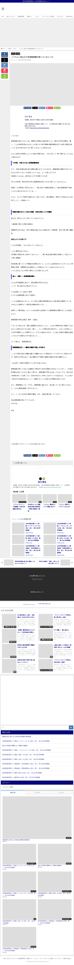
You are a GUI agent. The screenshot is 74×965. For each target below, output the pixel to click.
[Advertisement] (37, 32)
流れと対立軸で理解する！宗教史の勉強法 (15, 745)
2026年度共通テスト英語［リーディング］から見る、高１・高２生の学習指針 (26, 741)
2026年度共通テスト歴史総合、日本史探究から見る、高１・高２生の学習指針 (26, 763)
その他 (17, 53)
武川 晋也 (42, 482)
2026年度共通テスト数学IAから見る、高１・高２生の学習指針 (21, 777)
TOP (2, 16)
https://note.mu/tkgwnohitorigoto (39, 128)
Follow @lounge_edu (44, 603)
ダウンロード (60, 16)
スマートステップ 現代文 (48, 16)
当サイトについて (10, 16)
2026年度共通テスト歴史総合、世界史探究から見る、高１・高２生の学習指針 (26, 768)
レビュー (37, 16)
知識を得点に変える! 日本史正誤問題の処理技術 (16, 736)
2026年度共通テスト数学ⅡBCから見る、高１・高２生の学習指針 (22, 772)
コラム (13, 53)
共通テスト (29, 16)
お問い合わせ (69, 16)
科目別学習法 (21, 16)
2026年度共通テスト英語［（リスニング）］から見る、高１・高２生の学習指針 (26, 750)
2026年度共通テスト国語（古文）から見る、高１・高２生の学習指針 (23, 759)
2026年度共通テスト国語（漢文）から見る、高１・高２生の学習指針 (23, 754)
